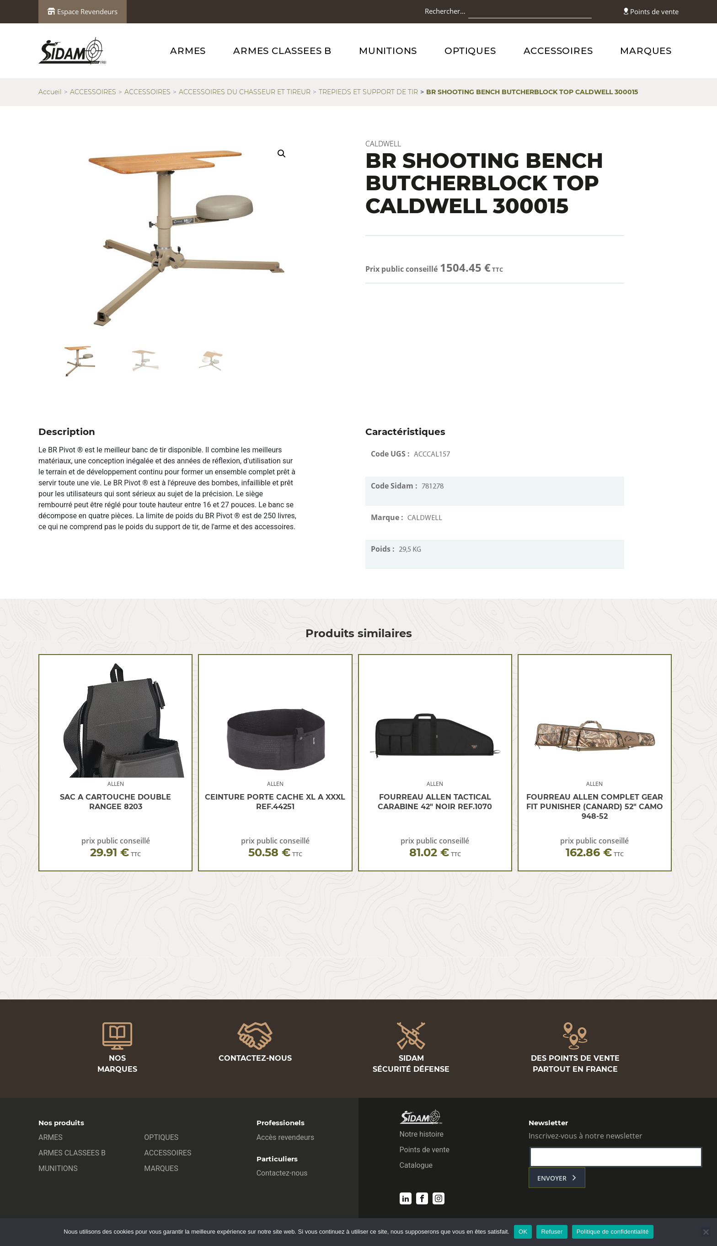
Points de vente (651, 11)
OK (523, 1231)
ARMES (188, 50)
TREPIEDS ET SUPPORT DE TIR (368, 92)
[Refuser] (705, 1231)
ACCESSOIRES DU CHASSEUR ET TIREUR (244, 92)
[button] (281, 153)
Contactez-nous (282, 1173)
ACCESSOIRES (558, 50)
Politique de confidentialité (613, 1231)
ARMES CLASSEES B (282, 50)
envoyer (552, 1178)
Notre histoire (422, 1134)
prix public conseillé (115, 847)
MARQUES (646, 50)
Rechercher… (445, 11)
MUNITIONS (388, 50)
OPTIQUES (470, 50)
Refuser (551, 1231)
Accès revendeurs (286, 1137)
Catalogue (416, 1165)
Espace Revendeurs (83, 11)
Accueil (50, 92)
